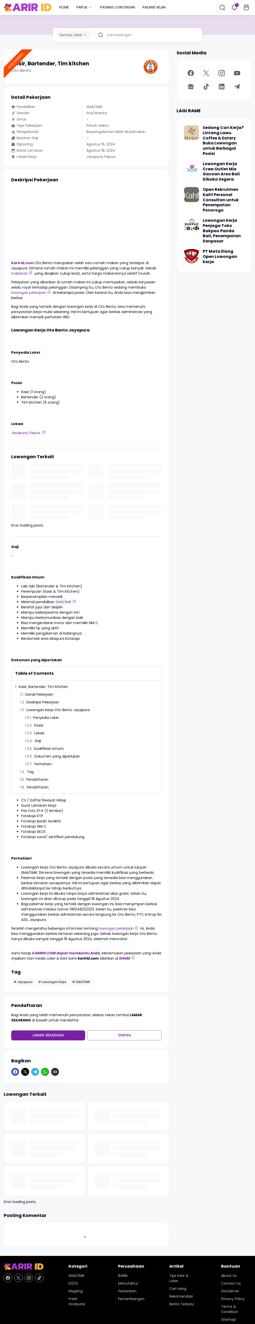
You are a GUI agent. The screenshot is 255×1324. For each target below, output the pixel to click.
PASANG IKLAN (154, 7)
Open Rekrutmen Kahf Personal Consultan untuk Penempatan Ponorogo (221, 200)
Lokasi (39, 733)
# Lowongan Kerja (52, 982)
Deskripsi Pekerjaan (42, 702)
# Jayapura (23, 982)
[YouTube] (237, 73)
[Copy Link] (55, 1072)
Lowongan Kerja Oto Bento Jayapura (58, 709)
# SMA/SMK (81, 982)
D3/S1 (73, 1283)
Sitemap (228, 1319)
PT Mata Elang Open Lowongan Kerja (220, 256)
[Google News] (190, 86)
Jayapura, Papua (26, 432)
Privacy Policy (233, 1298)
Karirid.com (22, 262)
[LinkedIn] (221, 86)
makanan (19, 273)
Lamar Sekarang (48, 1035)
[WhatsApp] (45, 1072)
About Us (229, 1275)
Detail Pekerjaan (39, 694)
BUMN (123, 1275)
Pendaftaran (37, 779)
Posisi (39, 725)
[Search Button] (222, 7)
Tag (30, 771)
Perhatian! (43, 764)
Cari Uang (177, 1288)
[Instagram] (221, 73)
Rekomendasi (181, 1296)
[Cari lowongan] (152, 35)
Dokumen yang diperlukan (57, 756)
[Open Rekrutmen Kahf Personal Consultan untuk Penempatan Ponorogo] (191, 194)
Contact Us (231, 1283)
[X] (25, 1072)
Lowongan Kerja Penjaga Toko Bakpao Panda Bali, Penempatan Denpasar (222, 231)
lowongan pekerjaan (28, 292)
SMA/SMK (63, 601)
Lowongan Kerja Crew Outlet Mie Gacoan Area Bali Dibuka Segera (221, 171)
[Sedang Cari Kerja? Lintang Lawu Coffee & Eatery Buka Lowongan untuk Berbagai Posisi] (191, 132)
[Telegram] (35, 1072)
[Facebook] (15, 1072)
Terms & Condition (229, 1309)
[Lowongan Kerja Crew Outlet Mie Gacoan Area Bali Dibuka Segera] (191, 168)
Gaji (38, 740)
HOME (64, 7)
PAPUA (84, 7)
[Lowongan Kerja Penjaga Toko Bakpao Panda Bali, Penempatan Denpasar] (191, 225)
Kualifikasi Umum (49, 748)
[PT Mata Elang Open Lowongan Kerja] (191, 256)
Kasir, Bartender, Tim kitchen (43, 686)
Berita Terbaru (181, 1304)
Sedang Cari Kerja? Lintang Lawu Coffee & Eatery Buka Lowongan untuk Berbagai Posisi (223, 140)
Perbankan (127, 1291)
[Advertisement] (86, 222)
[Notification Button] (234, 7)
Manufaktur (128, 1283)
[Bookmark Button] (246, 7)
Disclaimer (230, 1291)
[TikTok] (206, 86)
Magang (75, 1291)
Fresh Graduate (76, 1301)
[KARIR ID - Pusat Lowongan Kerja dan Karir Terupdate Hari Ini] (24, 1266)
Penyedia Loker (46, 717)
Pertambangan (131, 1298)
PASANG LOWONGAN (117, 7)
